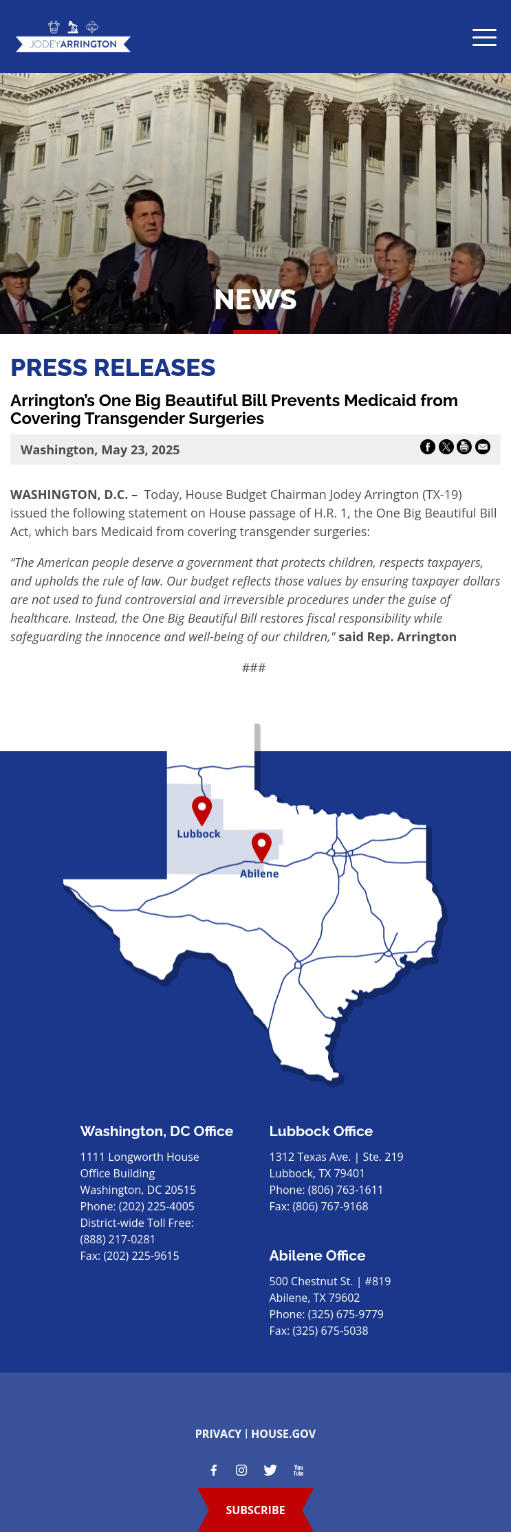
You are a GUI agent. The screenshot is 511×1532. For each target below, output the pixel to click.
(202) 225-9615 (141, 1255)
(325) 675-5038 (330, 1330)
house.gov (283, 1433)
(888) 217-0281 (118, 1239)
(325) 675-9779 (346, 1314)
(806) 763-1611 (346, 1189)
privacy (218, 1433)
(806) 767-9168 (330, 1206)
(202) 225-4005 (157, 1206)
